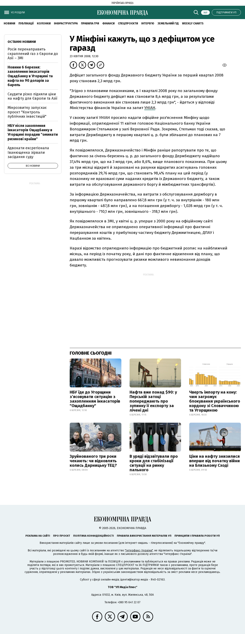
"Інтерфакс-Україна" (139, 550)
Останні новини (22, 42)
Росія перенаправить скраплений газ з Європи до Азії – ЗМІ (33, 53)
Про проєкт (61, 535)
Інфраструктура (66, 23)
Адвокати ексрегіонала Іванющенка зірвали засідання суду (28, 152)
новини (9, 23)
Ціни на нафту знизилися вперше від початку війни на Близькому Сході (214, 461)
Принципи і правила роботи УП (197, 535)
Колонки (44, 23)
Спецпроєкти (128, 23)
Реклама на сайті (37, 535)
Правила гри (90, 23)
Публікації (26, 23)
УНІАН (149, 107)
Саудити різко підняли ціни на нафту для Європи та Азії (32, 96)
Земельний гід (168, 23)
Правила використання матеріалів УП (144, 535)
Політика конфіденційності (93, 535)
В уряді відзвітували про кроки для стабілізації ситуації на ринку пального (154, 463)
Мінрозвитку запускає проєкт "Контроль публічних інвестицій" (27, 112)
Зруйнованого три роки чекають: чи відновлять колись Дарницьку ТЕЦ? (93, 461)
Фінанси (108, 23)
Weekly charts (193, 23)
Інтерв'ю (147, 23)
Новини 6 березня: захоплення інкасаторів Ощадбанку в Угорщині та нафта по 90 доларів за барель (30, 76)
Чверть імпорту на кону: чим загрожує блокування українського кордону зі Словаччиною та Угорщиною (214, 401)
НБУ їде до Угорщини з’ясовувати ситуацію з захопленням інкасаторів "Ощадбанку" (95, 399)
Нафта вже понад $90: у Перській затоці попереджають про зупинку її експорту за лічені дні (153, 401)
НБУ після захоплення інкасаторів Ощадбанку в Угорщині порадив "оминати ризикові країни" (33, 132)
